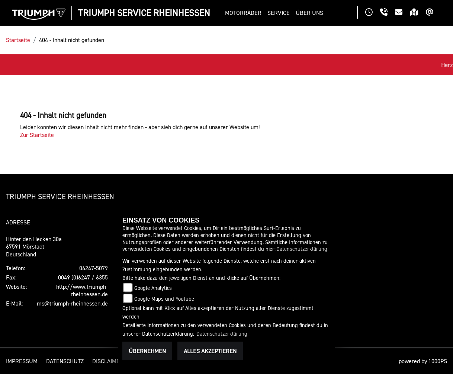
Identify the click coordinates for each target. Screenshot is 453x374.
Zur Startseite (37, 134)
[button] (244, 13)
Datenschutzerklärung (301, 249)
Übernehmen (147, 351)
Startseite (18, 40)
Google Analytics (153, 288)
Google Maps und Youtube (164, 298)
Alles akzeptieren (210, 351)
